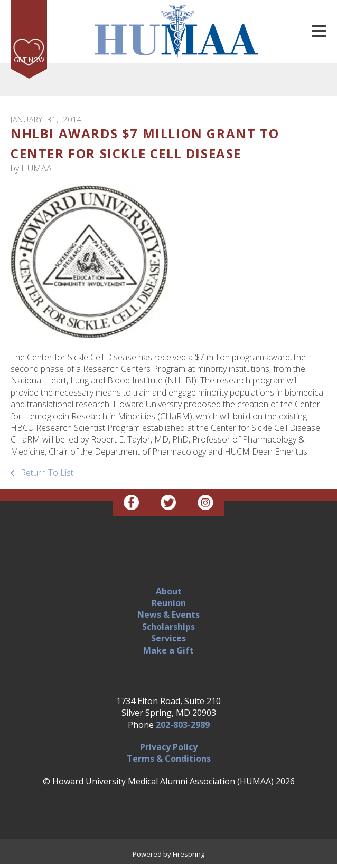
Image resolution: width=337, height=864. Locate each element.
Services (168, 638)
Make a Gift (168, 650)
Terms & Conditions (169, 758)
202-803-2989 (183, 725)
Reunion (169, 603)
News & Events (168, 614)
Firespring (188, 854)
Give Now (29, 59)
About (169, 591)
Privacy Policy (169, 747)
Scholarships (168, 626)
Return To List (45, 472)
